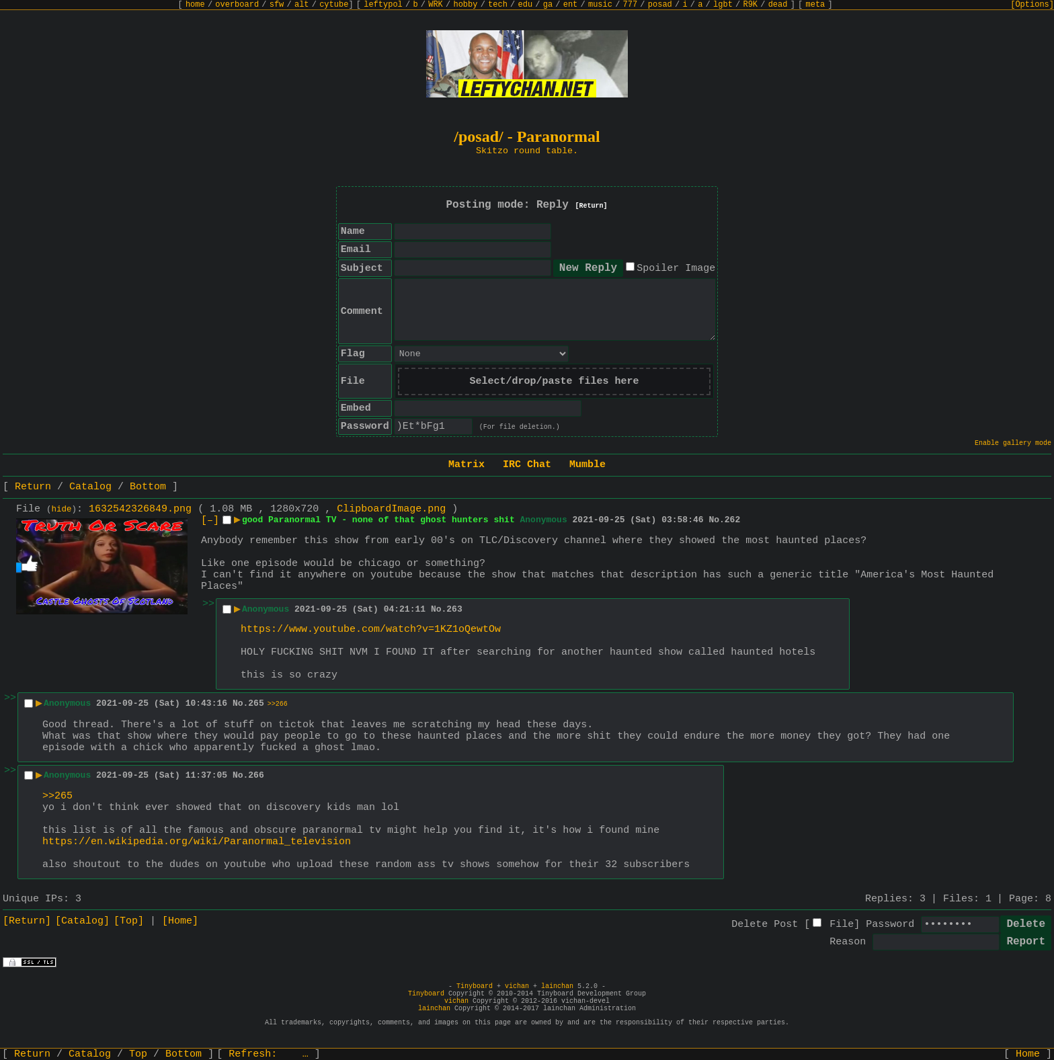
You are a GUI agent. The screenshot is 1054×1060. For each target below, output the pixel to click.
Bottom (148, 487)
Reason (847, 942)
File (841, 924)
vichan (517, 986)
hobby (465, 4)
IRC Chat (527, 465)
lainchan (557, 986)
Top (138, 1054)
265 (256, 703)
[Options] (1032, 4)
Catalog (90, 487)
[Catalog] (82, 921)
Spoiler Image (676, 268)
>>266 (278, 704)
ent (570, 4)
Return (33, 487)
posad (660, 4)
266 (256, 775)
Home (1028, 1054)
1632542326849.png (140, 509)
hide (62, 509)
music (600, 4)
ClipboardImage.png (391, 509)
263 (454, 609)
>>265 (57, 796)
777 (630, 4)
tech (498, 4)
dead (778, 4)
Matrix (466, 465)
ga (548, 4)
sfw (277, 4)
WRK (435, 4)
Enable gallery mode (1013, 443)
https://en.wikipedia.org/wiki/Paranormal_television (196, 842)
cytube (333, 4)
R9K (750, 4)
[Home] (180, 921)
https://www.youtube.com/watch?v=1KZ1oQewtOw (371, 629)
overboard (237, 4)
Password (890, 924)
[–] (210, 520)
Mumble (587, 465)
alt (301, 4)
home (195, 4)
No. (716, 520)
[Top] (129, 921)
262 (732, 520)
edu (525, 4)
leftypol (383, 4)
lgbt (723, 4)
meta (815, 4)
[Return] (591, 206)
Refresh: (269, 1054)
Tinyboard (474, 986)
